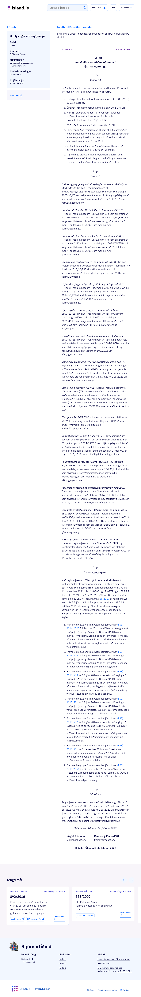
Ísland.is (25, 988)
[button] (99, 7)
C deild (62, 967)
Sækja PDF (16, 95)
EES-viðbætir (103, 963)
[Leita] (84, 7)
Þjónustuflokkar (41, 988)
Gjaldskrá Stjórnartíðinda (109, 967)
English (126, 990)
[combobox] (67, 7)
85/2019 (104, 598)
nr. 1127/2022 (124, 971)
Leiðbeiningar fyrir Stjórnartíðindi (113, 959)
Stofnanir (91, 990)
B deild (62, 963)
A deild (62, 959)
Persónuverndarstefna (107, 990)
